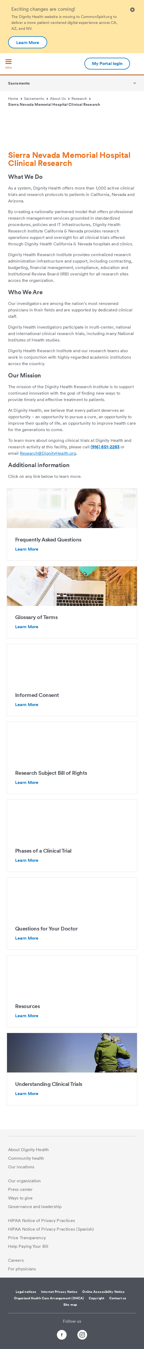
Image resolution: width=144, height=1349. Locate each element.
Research (81, 98)
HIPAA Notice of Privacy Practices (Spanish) (51, 1229)
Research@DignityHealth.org (48, 453)
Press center (20, 1189)
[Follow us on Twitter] (72, 1332)
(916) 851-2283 (105, 446)
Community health (26, 1158)
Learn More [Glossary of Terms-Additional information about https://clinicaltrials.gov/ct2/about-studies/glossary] (26, 626)
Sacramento (19, 83)
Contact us (117, 1298)
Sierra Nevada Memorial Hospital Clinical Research (54, 104)
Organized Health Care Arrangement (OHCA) (49, 1298)
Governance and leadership (35, 1206)
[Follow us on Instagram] (87, 1335)
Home (15, 98)
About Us (60, 98)
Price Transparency (27, 1237)
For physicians (22, 1268)
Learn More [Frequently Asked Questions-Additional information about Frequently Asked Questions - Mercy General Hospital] (26, 549)
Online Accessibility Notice (103, 1292)
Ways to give (20, 1198)
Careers (16, 1260)
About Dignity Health (28, 1149)
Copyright (96, 1298)
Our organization (24, 1180)
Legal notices (26, 1292)
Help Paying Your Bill (28, 1246)
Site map (70, 1305)
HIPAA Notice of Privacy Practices (41, 1220)
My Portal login (107, 63)
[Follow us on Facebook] (57, 1335)
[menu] (8, 64)
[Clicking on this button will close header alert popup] (132, 9)
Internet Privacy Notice (59, 1292)
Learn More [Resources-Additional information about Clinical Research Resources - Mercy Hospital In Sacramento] (26, 1015)
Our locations (21, 1166)
